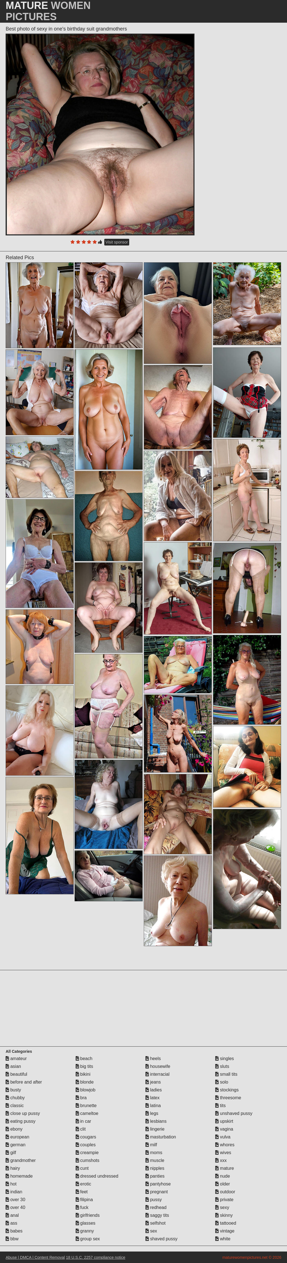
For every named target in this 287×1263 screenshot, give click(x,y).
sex (151, 1231)
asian (13, 1066)
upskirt (224, 1121)
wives (223, 1152)
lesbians (155, 1121)
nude (222, 1176)
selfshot (155, 1223)
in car (83, 1121)
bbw (12, 1238)
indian (14, 1191)
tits (220, 1105)
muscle (154, 1160)
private (224, 1199)
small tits (226, 1074)
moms (153, 1152)
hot (11, 1184)
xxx (220, 1160)
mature (224, 1168)
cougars (86, 1137)
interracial (157, 1074)
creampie (87, 1152)
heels (153, 1058)
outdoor (225, 1191)
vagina (224, 1129)
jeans (153, 1082)
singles (224, 1058)
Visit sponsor (117, 242)
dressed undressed (97, 1176)
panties (155, 1176)
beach (84, 1058)
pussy (153, 1199)
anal (12, 1215)
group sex (88, 1238)
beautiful (16, 1074)
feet (82, 1191)
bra (81, 1097)
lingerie (155, 1129)
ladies (153, 1089)
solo (221, 1082)
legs (151, 1113)
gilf (11, 1152)
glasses (86, 1223)
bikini (83, 1074)
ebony (14, 1129)
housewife (157, 1066)
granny (85, 1231)
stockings (227, 1089)
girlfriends (88, 1215)
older (222, 1184)
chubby (15, 1097)
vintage (224, 1231)
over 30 (15, 1199)
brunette (86, 1105)
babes (14, 1231)
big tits (84, 1066)
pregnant (156, 1191)
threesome (228, 1097)
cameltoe (87, 1113)
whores (224, 1144)
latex (152, 1097)
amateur (16, 1058)
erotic (83, 1184)
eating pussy (20, 1121)
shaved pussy (161, 1238)
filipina (84, 1199)
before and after (24, 1082)
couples (86, 1144)
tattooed (225, 1223)
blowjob (86, 1089)
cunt (82, 1168)
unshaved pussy (233, 1113)
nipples (154, 1168)
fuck (82, 1207)
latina (153, 1105)
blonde (85, 1082)
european (17, 1137)
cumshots (87, 1160)
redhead (155, 1207)
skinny (224, 1215)
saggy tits (157, 1215)
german (16, 1144)
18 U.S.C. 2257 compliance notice (95, 1257)
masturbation (160, 1137)
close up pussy (23, 1113)
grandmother (21, 1160)
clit (81, 1129)
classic (15, 1105)
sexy (222, 1207)
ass (11, 1223)
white (222, 1238)
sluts (222, 1066)
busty (13, 1089)
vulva (222, 1137)
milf (151, 1144)
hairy (13, 1168)
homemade (19, 1176)
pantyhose (158, 1184)
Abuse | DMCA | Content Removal (35, 1257)
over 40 (15, 1207)
